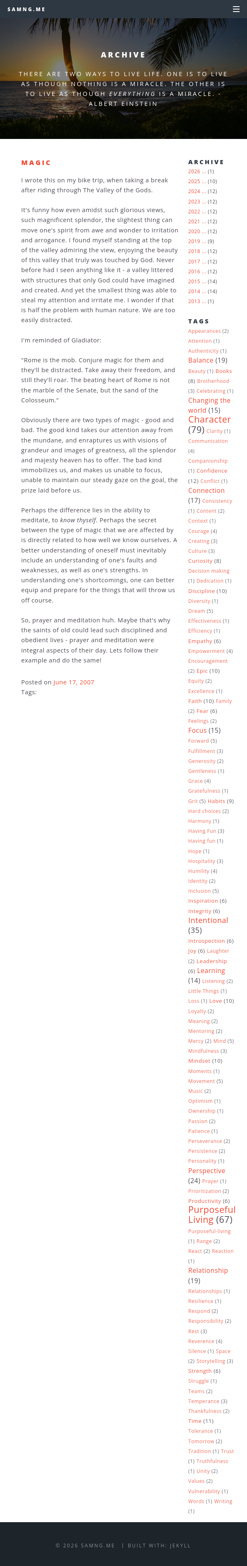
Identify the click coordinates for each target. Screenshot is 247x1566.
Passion (198, 1121)
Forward (198, 740)
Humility (198, 871)
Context (198, 520)
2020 (194, 231)
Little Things (203, 991)
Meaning (199, 1021)
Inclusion (199, 890)
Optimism (200, 1101)
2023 (194, 201)
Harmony (199, 821)
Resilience (200, 1301)
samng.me (26, 9)
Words (196, 1501)
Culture (197, 551)
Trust (227, 1451)
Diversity (199, 601)
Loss (193, 1000)
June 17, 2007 (73, 682)
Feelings (198, 720)
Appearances (204, 331)
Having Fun (202, 830)
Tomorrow (201, 1441)
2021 (194, 221)
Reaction (223, 1251)
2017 (194, 261)
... (204, 171)
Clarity (214, 431)
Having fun (202, 840)
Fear (203, 711)
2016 (194, 271)
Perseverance (205, 1141)
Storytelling (211, 1361)
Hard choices (204, 811)
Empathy (200, 641)
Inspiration (203, 900)
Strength (200, 1371)
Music (195, 1091)
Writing (223, 1501)
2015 (194, 281)
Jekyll (180, 1545)
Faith (195, 701)
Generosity (202, 761)
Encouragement (208, 661)
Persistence (202, 1151)
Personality (202, 1160)
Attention (200, 340)
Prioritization (204, 1191)
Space (223, 1351)
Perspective (206, 1170)
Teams (196, 1391)
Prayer (210, 1181)
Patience (199, 1131)
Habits (216, 801)
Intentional (208, 920)
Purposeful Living (212, 1214)
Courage (198, 531)
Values (196, 1481)
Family (224, 701)
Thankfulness (205, 1411)
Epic (202, 670)
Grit (193, 801)
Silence (197, 1351)
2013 (194, 301)
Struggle (198, 1380)
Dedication (210, 580)
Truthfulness (212, 1461)
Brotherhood (213, 381)
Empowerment (206, 651)
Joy (192, 950)
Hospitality (202, 861)
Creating (198, 541)
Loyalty (197, 1011)
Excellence (201, 691)
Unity (203, 1471)
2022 (194, 211)
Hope (194, 851)
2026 (194, 171)
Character (209, 419)
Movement (201, 1081)
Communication (208, 441)
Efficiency (200, 630)
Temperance (203, 1401)
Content (207, 510)
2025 (194, 181)
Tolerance (200, 1431)
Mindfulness (203, 1050)
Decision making (209, 570)
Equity (196, 680)
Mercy (196, 1041)
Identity (198, 881)
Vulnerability (204, 1491)
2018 (194, 251)
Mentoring (201, 1031)
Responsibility (205, 1321)
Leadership (212, 961)
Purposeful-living (209, 1231)
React (195, 1251)
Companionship (208, 460)
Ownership (202, 1110)
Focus (197, 730)
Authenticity (203, 350)
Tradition (199, 1451)
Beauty (197, 371)
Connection (206, 490)
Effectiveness (204, 620)
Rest (193, 1331)
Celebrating (211, 390)
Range (204, 1241)
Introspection (206, 940)
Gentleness (202, 771)
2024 (194, 191)
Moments (200, 1071)
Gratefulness (204, 790)
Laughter (218, 950)
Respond (199, 1311)
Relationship (208, 1270)
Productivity (204, 1201)
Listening (213, 981)
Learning (211, 970)
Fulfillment (201, 751)
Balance (200, 360)
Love (215, 1000)
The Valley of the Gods (117, 190)
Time (194, 1421)
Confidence (212, 470)
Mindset (199, 1060)
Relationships (205, 1291)
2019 (194, 241)
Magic (36, 162)
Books (224, 371)
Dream (196, 610)
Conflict (210, 481)
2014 (194, 291)
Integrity (199, 911)
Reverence (201, 1341)
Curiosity (200, 560)
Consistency (217, 500)
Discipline (201, 591)
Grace (195, 780)
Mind (219, 1041)
